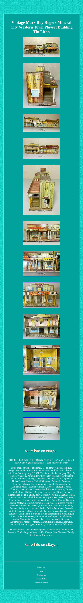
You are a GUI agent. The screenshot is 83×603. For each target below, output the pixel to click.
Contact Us (41, 575)
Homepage (41, 567)
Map (41, 571)
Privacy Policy (41, 579)
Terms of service (41, 583)
